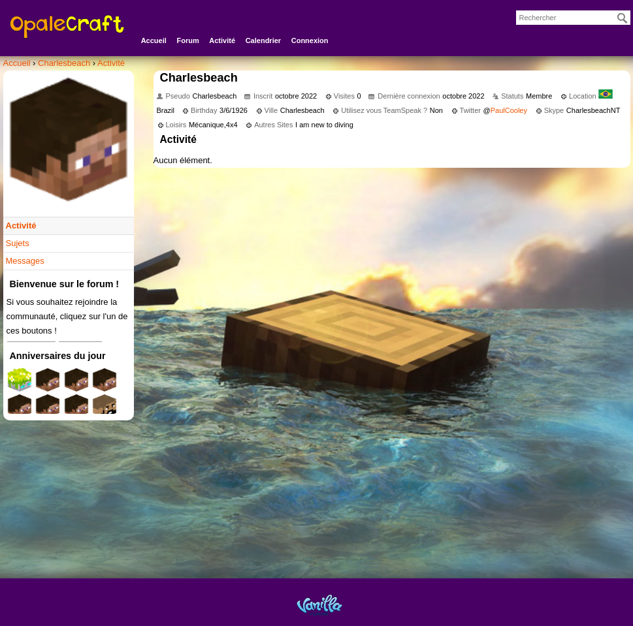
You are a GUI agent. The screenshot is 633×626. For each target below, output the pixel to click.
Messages (25, 261)
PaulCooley (509, 110)
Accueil (154, 40)
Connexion (310, 40)
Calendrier (263, 40)
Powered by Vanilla (319, 605)
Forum (187, 40)
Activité (222, 40)
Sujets (17, 243)
